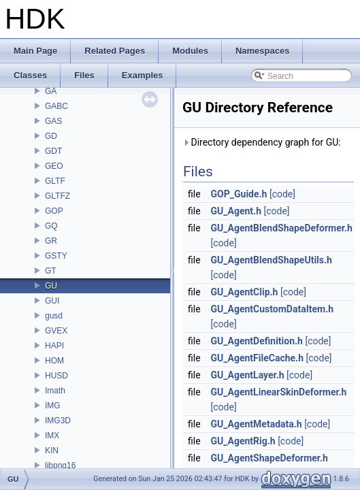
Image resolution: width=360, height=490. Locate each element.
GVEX (56, 331)
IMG (53, 405)
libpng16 (60, 465)
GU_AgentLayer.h (247, 375)
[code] (282, 194)
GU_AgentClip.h (244, 292)
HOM (54, 360)
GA (50, 91)
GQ (51, 226)
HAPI (54, 345)
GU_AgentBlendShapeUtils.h (271, 260)
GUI (52, 301)
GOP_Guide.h (239, 194)
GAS (53, 121)
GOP (54, 211)
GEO (54, 166)
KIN (52, 450)
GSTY (56, 256)
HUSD (56, 375)
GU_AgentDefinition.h (257, 341)
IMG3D (58, 420)
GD (51, 136)
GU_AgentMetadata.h (256, 424)
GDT (53, 151)
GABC (56, 106)
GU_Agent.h (236, 211)
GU (51, 286)
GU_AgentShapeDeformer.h (269, 458)
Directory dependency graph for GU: (261, 142)
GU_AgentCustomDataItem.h (272, 309)
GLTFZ (57, 196)
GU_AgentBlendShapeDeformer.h (282, 228)
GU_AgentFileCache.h (257, 358)
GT (50, 271)
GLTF (55, 181)
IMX (52, 435)
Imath (55, 390)
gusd (54, 316)
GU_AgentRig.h (243, 441)
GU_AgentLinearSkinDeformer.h (279, 392)
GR (51, 241)
